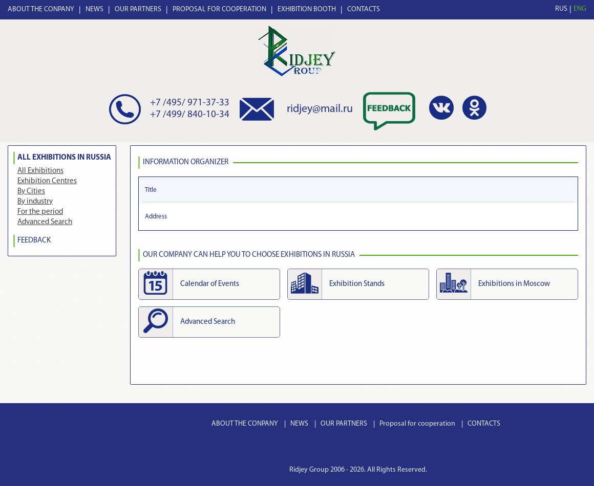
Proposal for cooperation (417, 424)
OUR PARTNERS (138, 9)
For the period (40, 212)
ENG (580, 9)
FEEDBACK (34, 241)
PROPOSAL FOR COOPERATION (219, 9)
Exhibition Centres (47, 181)
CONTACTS (363, 9)
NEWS (94, 9)
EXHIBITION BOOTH (307, 9)
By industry (35, 202)
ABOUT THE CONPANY (41, 9)
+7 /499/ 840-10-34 (189, 115)
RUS (561, 9)
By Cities (31, 191)
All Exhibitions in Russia (64, 158)
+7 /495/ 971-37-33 (189, 103)
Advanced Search (44, 222)
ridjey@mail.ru (320, 109)
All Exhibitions (40, 171)
